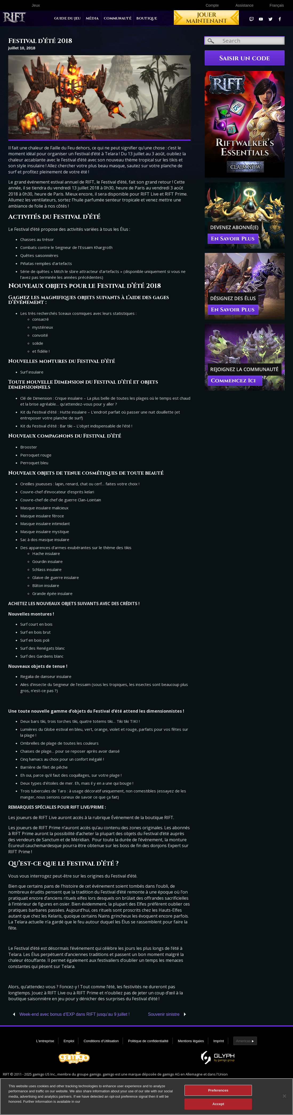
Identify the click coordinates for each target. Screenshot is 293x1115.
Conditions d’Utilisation (101, 1041)
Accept (218, 1107)
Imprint (218, 1041)
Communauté (117, 18)
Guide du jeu (67, 18)
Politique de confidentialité (148, 1041)
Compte (212, 5)
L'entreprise (45, 1041)
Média (92, 18)
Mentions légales (191, 1041)
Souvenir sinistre (163, 1014)
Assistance (244, 5)
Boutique (146, 18)
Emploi (68, 1041)
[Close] (284, 1099)
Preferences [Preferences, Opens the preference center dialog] (218, 1093)
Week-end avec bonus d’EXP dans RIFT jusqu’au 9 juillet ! (74, 1014)
